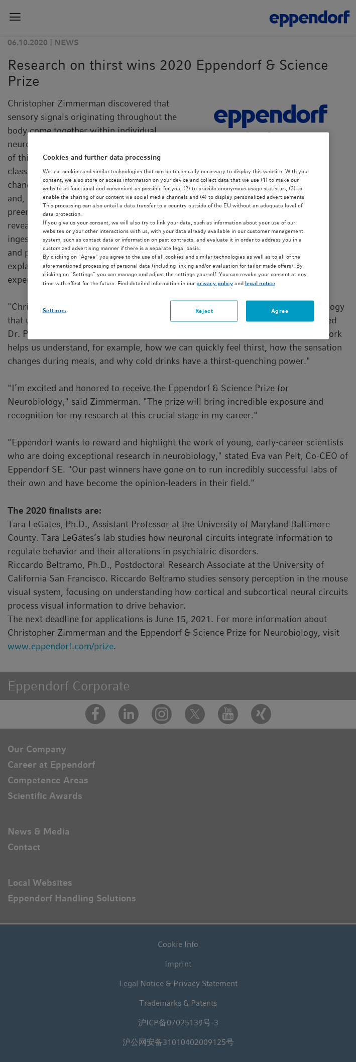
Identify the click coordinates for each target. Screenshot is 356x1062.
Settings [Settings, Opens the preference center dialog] (55, 309)
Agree (280, 310)
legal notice (260, 282)
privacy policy (214, 282)
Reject (204, 310)
